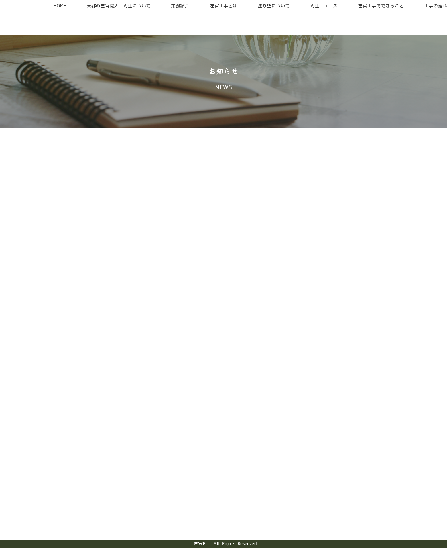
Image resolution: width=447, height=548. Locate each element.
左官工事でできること (366, 23)
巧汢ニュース (314, 23)
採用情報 (342, 9)
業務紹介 (190, 23)
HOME (79, 23)
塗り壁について (270, 23)
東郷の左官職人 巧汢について (133, 23)
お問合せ (400, 9)
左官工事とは (226, 23)
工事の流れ (416, 23)
